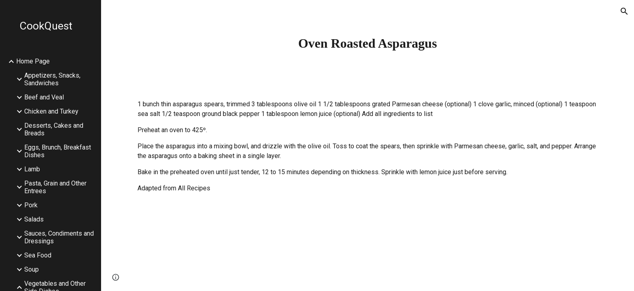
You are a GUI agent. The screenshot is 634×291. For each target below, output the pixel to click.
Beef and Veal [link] (44, 97)
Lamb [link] (32, 169)
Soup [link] (31, 269)
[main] (367, 43)
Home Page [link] (33, 61)
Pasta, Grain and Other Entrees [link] (55, 187)
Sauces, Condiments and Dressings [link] (59, 237)
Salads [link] (34, 219)
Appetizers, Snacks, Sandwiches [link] (52, 79)
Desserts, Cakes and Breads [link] (53, 129)
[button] (624, 11)
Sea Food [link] (37, 255)
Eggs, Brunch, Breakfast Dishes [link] (57, 151)
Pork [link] (31, 205)
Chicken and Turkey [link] (51, 111)
